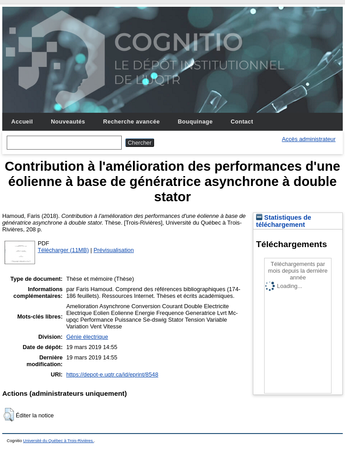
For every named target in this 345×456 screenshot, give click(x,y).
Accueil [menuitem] (22, 121)
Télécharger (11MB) (63, 250)
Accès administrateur (309, 139)
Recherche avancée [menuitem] (131, 121)
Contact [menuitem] (241, 121)
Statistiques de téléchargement (283, 221)
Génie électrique (87, 336)
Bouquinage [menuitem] (195, 121)
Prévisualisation (113, 250)
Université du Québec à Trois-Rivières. (58, 440)
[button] (9, 414)
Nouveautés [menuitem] (68, 121)
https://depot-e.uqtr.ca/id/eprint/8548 (112, 374)
